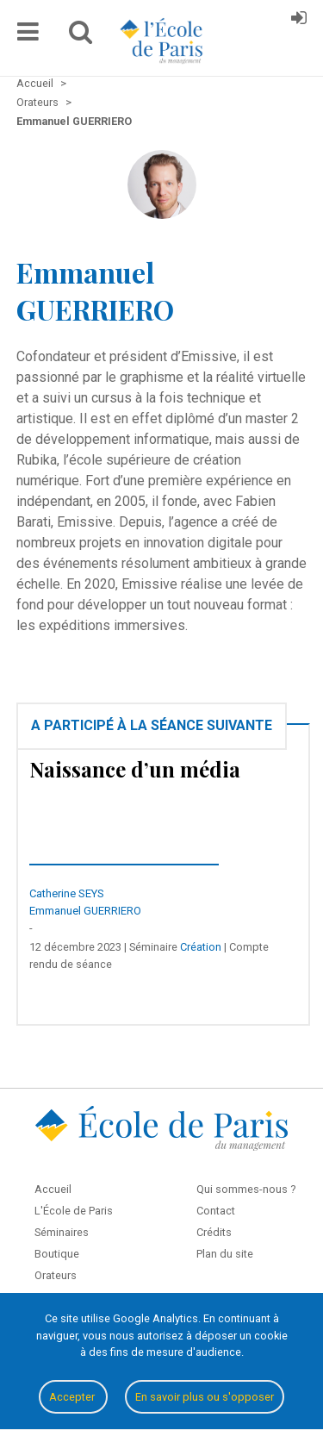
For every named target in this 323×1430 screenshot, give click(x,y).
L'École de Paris (73, 1210)
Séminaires (61, 1232)
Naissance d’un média (134, 769)
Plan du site (224, 1253)
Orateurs (55, 1275)
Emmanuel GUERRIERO (85, 910)
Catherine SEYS (66, 893)
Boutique (56, 1253)
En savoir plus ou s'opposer (204, 1396)
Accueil (52, 1189)
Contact (215, 1210)
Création (200, 946)
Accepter (73, 1396)
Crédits (214, 1232)
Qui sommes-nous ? (245, 1189)
